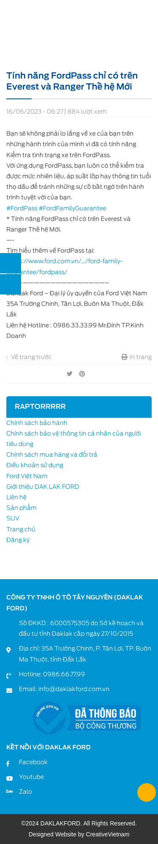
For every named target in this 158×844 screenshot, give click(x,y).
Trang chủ (20, 529)
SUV (12, 518)
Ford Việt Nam (27, 476)
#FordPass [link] (21, 208)
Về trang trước (29, 357)
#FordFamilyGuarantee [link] (72, 208)
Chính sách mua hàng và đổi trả (51, 454)
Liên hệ (16, 497)
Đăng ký (17, 539)
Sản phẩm (21, 507)
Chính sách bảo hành (36, 422)
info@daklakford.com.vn (74, 689)
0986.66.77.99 (64, 674)
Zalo (25, 791)
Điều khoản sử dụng (34, 465)
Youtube (31, 776)
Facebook (33, 762)
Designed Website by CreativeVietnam (79, 834)
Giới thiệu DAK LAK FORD (42, 486)
